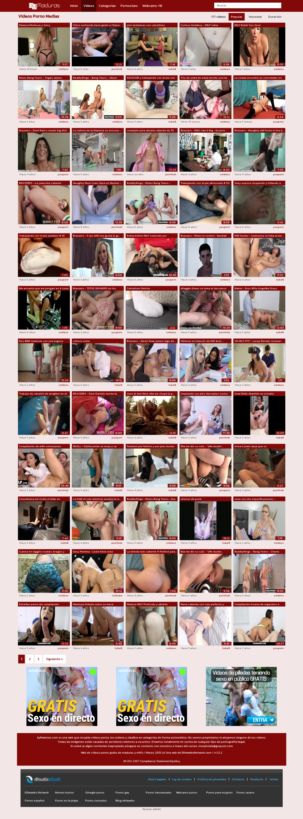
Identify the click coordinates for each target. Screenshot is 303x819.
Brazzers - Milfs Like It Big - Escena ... (204, 130)
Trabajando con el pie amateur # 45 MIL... (42, 236)
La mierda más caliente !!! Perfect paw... (151, 551)
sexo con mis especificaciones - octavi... (255, 499)
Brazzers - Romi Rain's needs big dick (43, 130)
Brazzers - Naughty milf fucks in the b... (259, 130)
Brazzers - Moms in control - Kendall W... (203, 236)
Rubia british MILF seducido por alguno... (147, 236)
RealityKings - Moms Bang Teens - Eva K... (151, 499)
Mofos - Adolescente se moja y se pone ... (95, 446)
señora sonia (81, 341)
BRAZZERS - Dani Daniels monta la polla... (95, 394)
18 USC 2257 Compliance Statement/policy (151, 761)
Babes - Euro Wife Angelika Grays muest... (256, 288)
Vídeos (88, 5)
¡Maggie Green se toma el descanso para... (203, 288)
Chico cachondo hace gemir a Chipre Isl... (96, 25)
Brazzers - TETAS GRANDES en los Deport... (94, 288)
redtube (117, 595)
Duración (275, 16)
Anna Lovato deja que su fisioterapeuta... (251, 446)
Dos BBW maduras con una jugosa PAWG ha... (41, 341)
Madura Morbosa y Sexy (34, 25)
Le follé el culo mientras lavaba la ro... (97, 499)
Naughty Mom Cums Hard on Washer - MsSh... (97, 183)
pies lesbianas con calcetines (146, 25)
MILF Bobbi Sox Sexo (248, 25)
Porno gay (122, 792)
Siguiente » (54, 659)
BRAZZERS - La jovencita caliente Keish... (40, 183)
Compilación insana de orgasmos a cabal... (257, 604)
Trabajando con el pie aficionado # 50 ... (205, 183)
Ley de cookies (182, 779)
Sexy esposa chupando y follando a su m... (258, 183)
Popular (236, 16)
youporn (278, 121)
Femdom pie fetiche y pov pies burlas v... (150, 446)
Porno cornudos (96, 800)
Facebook (256, 779)
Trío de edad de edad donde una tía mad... (204, 78)
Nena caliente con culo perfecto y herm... (202, 604)
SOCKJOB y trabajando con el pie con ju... (151, 78)
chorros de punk (191, 499)
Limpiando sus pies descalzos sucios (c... (204, 394)
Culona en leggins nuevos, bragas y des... (41, 552)
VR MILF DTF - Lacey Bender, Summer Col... (258, 341)
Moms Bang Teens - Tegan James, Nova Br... (40, 78)
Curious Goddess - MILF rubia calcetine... (199, 25)
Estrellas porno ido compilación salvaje (39, 604)
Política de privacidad (211, 779)
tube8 (172, 69)
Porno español (34, 800)
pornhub (116, 69)
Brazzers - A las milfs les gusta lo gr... (96, 236)
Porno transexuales (158, 792)
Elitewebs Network (37, 792)
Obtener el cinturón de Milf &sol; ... (202, 341)
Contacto (238, 779)
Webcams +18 (152, 5)
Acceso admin (151, 809)
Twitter (273, 779)
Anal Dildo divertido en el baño (254, 393)
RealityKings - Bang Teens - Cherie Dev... (257, 552)
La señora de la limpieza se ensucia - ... (97, 130)
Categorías (107, 5)
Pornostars (129, 5)
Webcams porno (186, 792)
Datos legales (157, 779)
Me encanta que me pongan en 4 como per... (44, 288)
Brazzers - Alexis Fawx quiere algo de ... (151, 341)
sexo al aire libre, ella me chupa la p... (150, 393)
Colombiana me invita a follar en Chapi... (39, 499)
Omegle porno (94, 792)
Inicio (74, 5)
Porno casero (245, 792)
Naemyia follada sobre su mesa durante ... (93, 604)
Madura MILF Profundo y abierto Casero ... (147, 604)
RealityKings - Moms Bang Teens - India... (149, 183)
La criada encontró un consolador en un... (258, 78)
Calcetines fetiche (138, 288)
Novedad (255, 16)
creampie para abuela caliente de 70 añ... (150, 130)
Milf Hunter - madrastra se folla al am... (259, 236)
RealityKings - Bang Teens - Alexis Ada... (95, 78)
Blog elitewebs (125, 800)
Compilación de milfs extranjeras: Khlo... (40, 446)
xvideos (63, 69)
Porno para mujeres (219, 792)
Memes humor (64, 792)
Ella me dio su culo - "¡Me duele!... (202, 446)
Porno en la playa (66, 800)
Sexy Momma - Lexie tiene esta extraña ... (93, 552)
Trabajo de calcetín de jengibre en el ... (43, 394)
